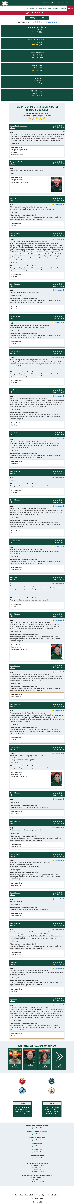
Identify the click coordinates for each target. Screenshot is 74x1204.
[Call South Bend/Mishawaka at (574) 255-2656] (37, 29)
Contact (71, 2)
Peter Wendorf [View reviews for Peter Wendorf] (24, 182)
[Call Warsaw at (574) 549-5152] (37, 80)
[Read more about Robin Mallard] (44, 1059)
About (47, 2)
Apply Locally (60, 2)
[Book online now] (37, 13)
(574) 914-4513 (37, 1146)
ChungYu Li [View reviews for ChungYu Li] (23, 649)
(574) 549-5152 (37, 1151)
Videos (66, 2)
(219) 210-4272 (37, 1134)
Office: (37, 1165)
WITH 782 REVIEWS (50, 22)
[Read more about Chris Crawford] (15, 1059)
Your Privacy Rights (37, 1198)
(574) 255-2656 (37, 1128)
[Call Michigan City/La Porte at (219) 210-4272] (37, 42)
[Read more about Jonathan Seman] (30, 1059)
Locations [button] (64, 8)
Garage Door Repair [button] (41, 8)
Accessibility (40, 1195)
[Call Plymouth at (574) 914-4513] (37, 67)
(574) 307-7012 (37, 1140)
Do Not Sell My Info (52, 1195)
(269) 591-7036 (37, 1157)
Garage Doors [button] (31, 8)
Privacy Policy (29, 1195)
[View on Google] (58, 205)
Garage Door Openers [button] (54, 8)
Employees (53, 2)
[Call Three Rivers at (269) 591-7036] (37, 93)
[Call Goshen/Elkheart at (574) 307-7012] (37, 55)
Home (43, 2)
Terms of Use (19, 1195)
